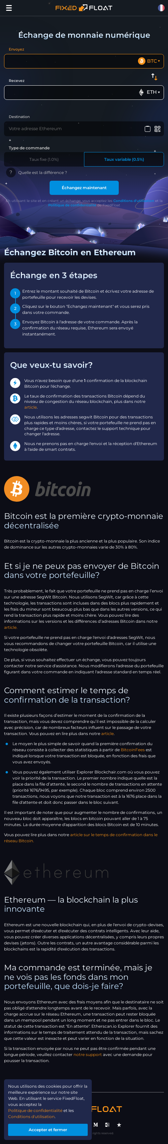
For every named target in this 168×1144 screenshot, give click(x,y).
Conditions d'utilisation (133, 201)
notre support (88, 1054)
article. (11, 627)
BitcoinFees (133, 749)
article (30, 407)
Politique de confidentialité (72, 205)
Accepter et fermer (48, 1129)
